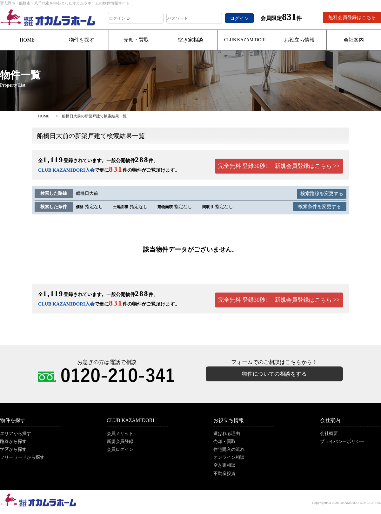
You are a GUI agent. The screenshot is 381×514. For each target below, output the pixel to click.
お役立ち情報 (299, 40)
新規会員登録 (120, 441)
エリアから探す (15, 433)
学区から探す (13, 449)
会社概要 (329, 433)
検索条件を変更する (319, 206)
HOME (27, 40)
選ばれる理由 (226, 433)
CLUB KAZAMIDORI (245, 39)
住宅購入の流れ (228, 449)
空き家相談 (190, 40)
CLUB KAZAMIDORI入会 (66, 170)
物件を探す (81, 40)
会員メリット (120, 433)
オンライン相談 (228, 457)
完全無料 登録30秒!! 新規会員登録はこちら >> (279, 166)
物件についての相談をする (274, 374)
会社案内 (354, 40)
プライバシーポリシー (342, 441)
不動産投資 (224, 473)
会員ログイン (120, 449)
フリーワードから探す (22, 457)
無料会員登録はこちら (352, 17)
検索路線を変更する (321, 193)
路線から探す (13, 441)
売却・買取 (136, 40)
